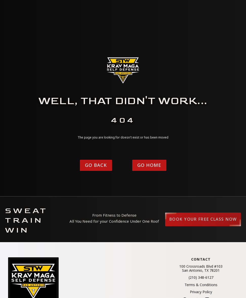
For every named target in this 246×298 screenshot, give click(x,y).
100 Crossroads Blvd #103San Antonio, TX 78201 (200, 268)
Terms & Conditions (201, 285)
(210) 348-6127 (201, 278)
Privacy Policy (201, 292)
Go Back (96, 165)
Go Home (149, 165)
